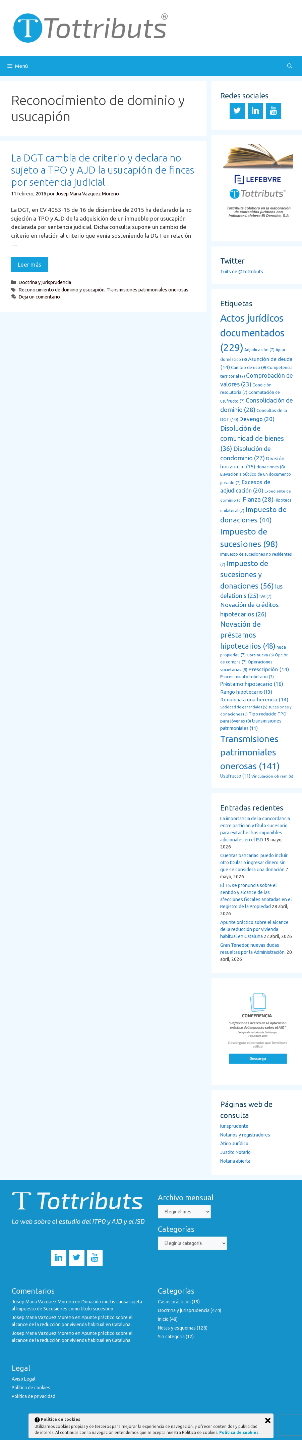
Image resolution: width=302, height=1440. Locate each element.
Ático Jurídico (234, 1143)
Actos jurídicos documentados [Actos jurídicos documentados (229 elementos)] (252, 333)
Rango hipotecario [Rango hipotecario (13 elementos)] (246, 692)
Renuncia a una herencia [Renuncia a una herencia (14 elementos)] (254, 699)
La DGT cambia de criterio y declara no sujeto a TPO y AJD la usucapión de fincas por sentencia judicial (102, 170)
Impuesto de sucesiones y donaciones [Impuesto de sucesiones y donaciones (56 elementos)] (247, 574)
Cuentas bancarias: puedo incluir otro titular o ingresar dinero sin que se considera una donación (254, 862)
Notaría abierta (235, 1161)
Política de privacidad (33, 1396)
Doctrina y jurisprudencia (44, 282)
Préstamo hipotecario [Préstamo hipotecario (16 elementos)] (251, 684)
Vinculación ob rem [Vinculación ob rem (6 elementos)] (272, 776)
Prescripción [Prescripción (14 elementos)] (268, 669)
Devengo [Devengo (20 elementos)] (257, 419)
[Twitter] (237, 111)
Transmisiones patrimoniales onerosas (147, 289)
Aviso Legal (24, 1379)
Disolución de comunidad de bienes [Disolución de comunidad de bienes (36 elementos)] (252, 438)
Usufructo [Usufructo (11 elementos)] (235, 776)
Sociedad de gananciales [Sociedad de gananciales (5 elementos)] (243, 707)
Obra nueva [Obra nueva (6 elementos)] (260, 655)
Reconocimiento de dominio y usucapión (61, 289)
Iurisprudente (234, 1126)
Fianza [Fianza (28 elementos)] (258, 499)
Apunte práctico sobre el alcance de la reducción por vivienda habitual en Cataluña (254, 929)
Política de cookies (31, 1387)
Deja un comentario (39, 296)
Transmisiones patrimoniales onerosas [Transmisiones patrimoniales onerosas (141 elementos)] (250, 752)
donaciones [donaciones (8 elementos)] (270, 466)
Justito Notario (235, 1152)
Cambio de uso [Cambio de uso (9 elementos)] (248, 367)
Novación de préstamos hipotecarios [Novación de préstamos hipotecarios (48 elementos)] (248, 635)
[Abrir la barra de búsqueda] (290, 66)
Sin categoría (171, 1336)
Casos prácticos (174, 1301)
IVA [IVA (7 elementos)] (265, 596)
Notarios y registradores (245, 1134)
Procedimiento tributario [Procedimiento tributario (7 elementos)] (247, 677)
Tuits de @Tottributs (241, 271)
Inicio (163, 1319)
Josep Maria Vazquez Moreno (43, 1301)
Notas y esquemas (177, 1328)
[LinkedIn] (255, 111)
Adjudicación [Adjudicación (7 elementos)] (259, 349)
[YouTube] (273, 111)
